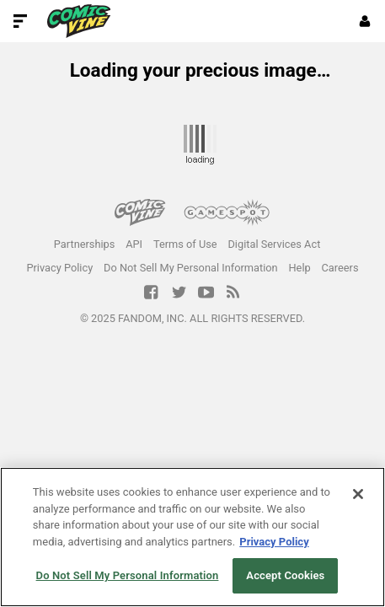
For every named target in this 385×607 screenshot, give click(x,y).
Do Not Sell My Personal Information (191, 267)
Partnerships (84, 244)
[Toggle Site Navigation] (20, 21)
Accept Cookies (285, 575)
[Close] (358, 494)
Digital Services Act (273, 244)
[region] (192, 537)
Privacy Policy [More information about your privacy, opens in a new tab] (273, 541)
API (134, 244)
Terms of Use (185, 244)
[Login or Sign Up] (365, 21)
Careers (340, 267)
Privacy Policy (59, 267)
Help (299, 267)
